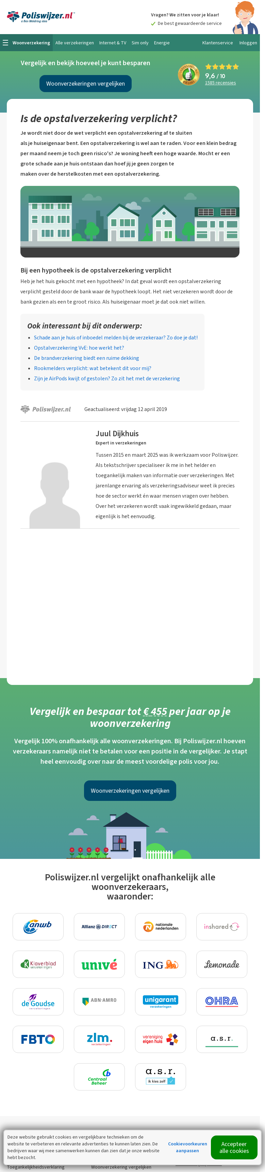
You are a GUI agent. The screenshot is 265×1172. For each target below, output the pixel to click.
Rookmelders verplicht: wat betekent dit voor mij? (92, 368)
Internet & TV (112, 43)
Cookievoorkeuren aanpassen (187, 1147)
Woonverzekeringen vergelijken (85, 83)
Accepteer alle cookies (234, 1147)
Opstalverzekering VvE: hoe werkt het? (79, 347)
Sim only (140, 43)
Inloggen (248, 43)
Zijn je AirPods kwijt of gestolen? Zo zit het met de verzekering (107, 378)
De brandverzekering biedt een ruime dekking (86, 358)
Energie (162, 43)
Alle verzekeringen (74, 43)
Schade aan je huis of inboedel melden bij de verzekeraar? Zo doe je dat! (116, 337)
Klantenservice (217, 43)
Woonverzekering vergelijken (121, 1167)
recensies (220, 83)
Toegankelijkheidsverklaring (36, 1167)
